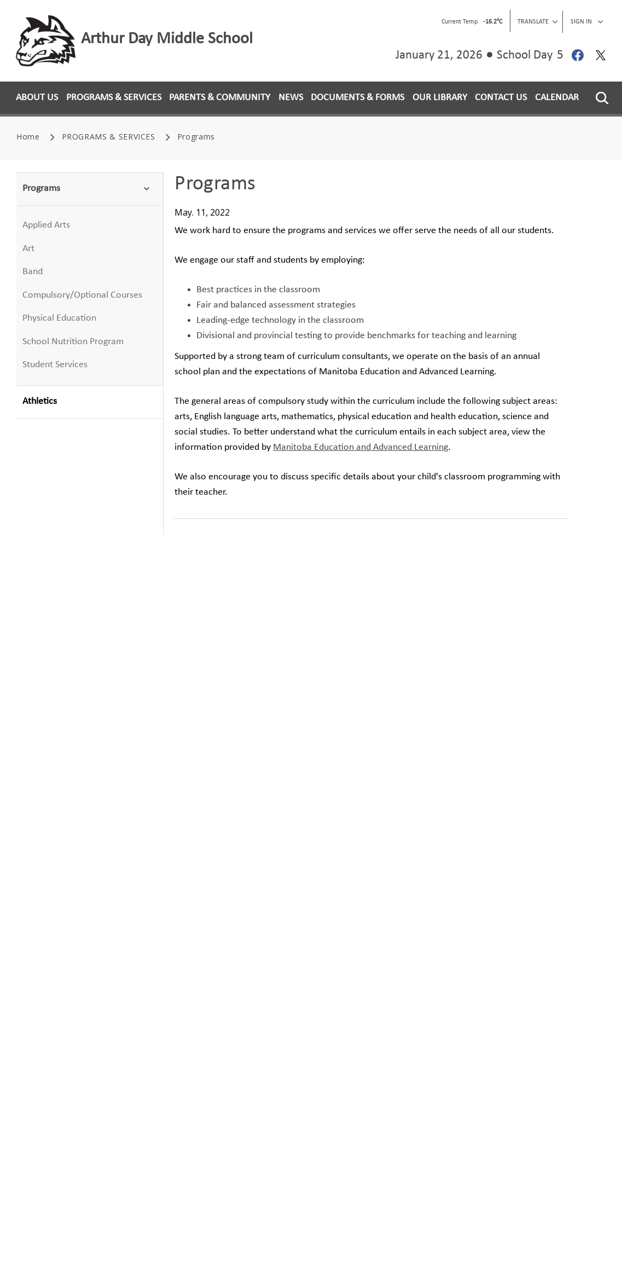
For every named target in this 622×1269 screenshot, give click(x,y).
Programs (89, 189)
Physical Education (59, 318)
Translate (537, 22)
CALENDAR (557, 97)
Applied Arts (46, 225)
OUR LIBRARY (439, 97)
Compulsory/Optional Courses (82, 295)
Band (32, 271)
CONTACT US (501, 97)
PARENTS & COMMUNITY (219, 97)
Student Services (55, 365)
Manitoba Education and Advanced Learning (360, 447)
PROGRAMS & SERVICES (113, 97)
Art (28, 249)
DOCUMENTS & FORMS (357, 97)
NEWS (290, 97)
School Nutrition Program (73, 342)
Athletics (39, 401)
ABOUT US (37, 97)
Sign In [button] (587, 22)
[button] (602, 97)
